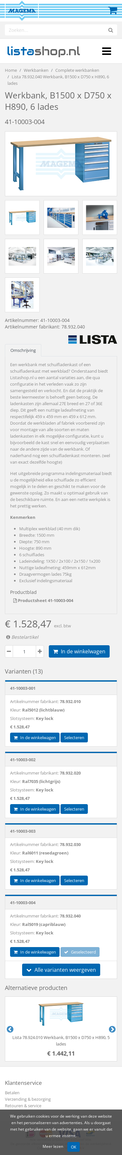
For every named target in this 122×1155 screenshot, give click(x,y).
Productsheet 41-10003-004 (43, 600)
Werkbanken (36, 70)
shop (43, 51)
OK (73, 1146)
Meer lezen (53, 1146)
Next (111, 1029)
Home (11, 70)
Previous (9, 1029)
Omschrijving (23, 350)
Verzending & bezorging (28, 1099)
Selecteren (74, 737)
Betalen (12, 1093)
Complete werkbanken (77, 70)
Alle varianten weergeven (61, 969)
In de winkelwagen (79, 651)
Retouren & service (23, 1106)
